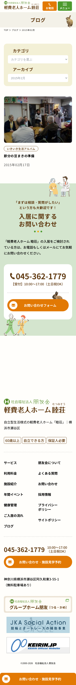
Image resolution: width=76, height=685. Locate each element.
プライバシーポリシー (48, 507)
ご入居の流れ (13, 515)
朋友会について (49, 462)
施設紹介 (10, 483)
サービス (10, 462)
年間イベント (13, 494)
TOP (6, 29)
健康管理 (10, 504)
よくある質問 (48, 473)
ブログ (15, 29)
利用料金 (10, 473)
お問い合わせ (48, 483)
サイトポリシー (49, 519)
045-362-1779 (41, 275)
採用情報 (44, 494)
